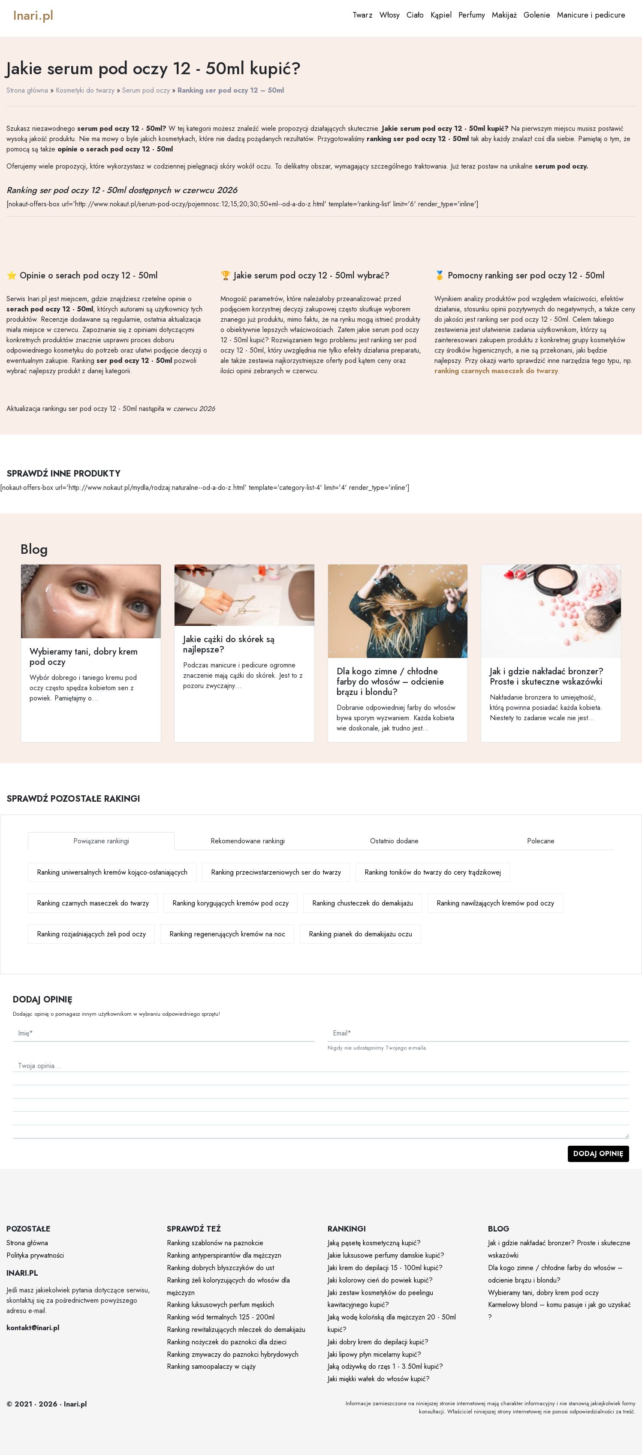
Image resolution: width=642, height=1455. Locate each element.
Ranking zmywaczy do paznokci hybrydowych (232, 1354)
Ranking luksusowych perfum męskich (220, 1305)
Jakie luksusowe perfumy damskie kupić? (386, 1255)
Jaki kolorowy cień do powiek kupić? (380, 1280)
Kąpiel (441, 15)
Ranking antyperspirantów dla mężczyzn (224, 1255)
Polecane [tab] (541, 841)
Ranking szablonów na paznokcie (215, 1243)
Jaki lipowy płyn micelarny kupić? (374, 1354)
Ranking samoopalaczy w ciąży (211, 1366)
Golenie (537, 15)
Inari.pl (33, 15)
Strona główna (27, 90)
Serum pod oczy (146, 90)
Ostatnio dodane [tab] (394, 841)
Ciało (415, 15)
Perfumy (471, 15)
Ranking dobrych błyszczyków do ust (220, 1268)
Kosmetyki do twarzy (85, 90)
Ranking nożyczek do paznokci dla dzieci (226, 1342)
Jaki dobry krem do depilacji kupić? (378, 1342)
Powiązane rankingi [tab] (101, 841)
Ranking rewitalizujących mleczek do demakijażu (236, 1329)
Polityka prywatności (35, 1255)
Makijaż (504, 15)
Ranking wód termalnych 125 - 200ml (220, 1317)
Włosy (390, 15)
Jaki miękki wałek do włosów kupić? (379, 1379)
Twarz (363, 15)
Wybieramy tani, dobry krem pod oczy (543, 1293)
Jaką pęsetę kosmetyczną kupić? (374, 1243)
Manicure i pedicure (591, 15)
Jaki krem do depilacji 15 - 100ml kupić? (385, 1268)
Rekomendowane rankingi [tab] (248, 841)
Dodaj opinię (598, 1154)
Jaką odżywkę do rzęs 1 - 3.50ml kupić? (385, 1366)
